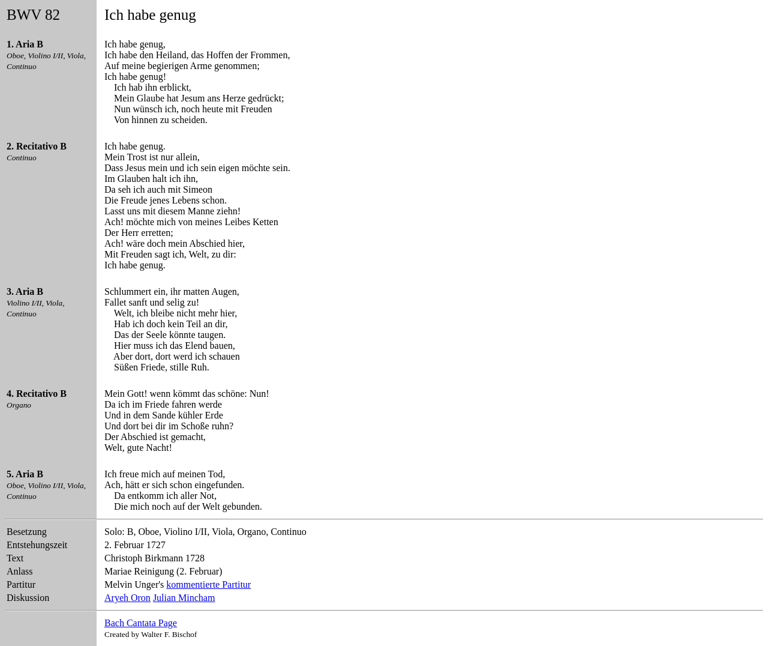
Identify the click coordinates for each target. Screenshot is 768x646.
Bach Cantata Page (140, 623)
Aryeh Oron (127, 598)
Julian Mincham (184, 598)
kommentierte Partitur (208, 584)
